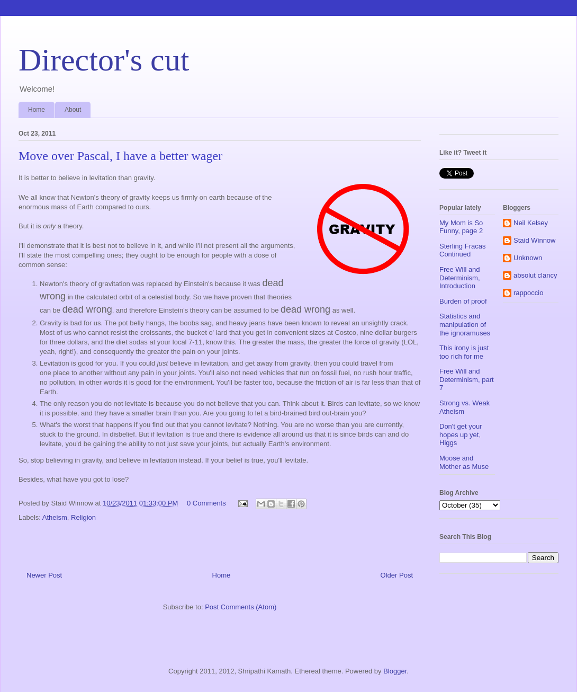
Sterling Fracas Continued (462, 250)
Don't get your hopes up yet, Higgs (460, 434)
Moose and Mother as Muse (464, 462)
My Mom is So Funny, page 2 (461, 227)
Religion (83, 517)
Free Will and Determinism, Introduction (459, 277)
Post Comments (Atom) (240, 607)
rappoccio (528, 293)
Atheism (54, 517)
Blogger (395, 671)
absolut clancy (535, 275)
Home (36, 109)
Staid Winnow (534, 240)
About (73, 109)
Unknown (527, 258)
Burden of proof (463, 301)
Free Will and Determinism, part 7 (466, 379)
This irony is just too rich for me (464, 352)
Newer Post (44, 575)
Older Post (397, 575)
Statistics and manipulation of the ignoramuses (464, 324)
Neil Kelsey (530, 223)
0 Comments (206, 503)
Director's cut (104, 59)
